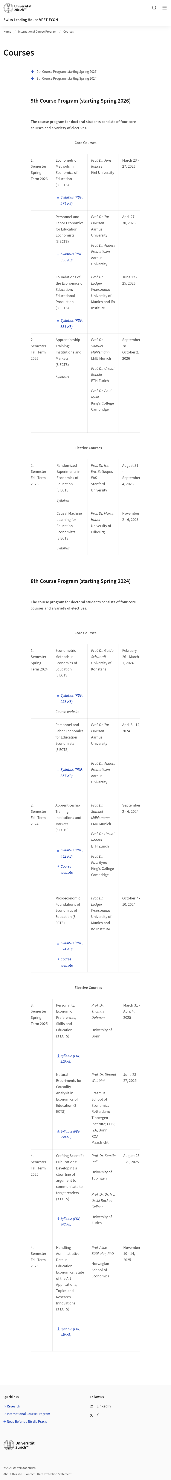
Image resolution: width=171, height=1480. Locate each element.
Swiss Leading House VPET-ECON (30, 20)
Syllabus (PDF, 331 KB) (72, 323)
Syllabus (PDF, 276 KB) (72, 200)
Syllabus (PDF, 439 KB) (71, 1332)
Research (13, 1406)
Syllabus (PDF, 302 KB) (71, 1221)
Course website (67, 869)
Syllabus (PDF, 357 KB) (72, 773)
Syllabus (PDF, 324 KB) (72, 946)
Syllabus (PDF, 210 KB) (71, 1059)
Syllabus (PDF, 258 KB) (72, 698)
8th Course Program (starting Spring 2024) (64, 78)
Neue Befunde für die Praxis (27, 1421)
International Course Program (37, 32)
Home (7, 32)
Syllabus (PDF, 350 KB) (72, 257)
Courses (68, 32)
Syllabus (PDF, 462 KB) (72, 853)
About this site (12, 1474)
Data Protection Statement (54, 1474)
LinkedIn (100, 1406)
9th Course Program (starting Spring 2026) (64, 71)
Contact (29, 1474)
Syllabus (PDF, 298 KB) (71, 1134)
